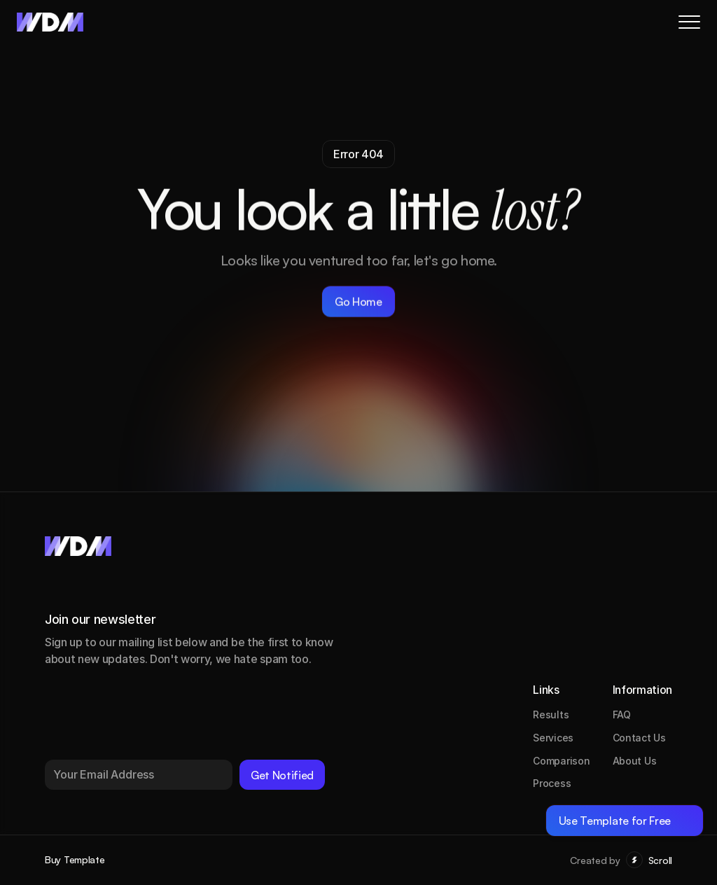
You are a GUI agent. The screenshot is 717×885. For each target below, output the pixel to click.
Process (552, 783)
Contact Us (639, 738)
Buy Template (75, 859)
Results (551, 714)
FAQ (622, 714)
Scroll (660, 860)
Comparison (561, 761)
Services (553, 738)
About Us (635, 761)
